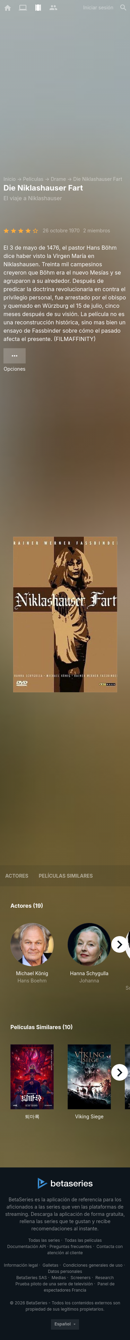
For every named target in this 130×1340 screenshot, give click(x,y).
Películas (33, 179)
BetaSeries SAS (31, 1277)
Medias (59, 1277)
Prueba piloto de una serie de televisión (54, 1283)
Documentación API (26, 1246)
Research (104, 1277)
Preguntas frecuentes (71, 1246)
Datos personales (65, 1271)
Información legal (21, 1265)
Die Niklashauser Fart (97, 179)
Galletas (51, 1265)
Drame (58, 179)
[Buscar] (123, 7)
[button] (32, 957)
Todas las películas (83, 1240)
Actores (16, 876)
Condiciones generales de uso (93, 1265)
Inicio (9, 179)
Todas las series (44, 1240)
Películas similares (66, 876)
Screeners (81, 1277)
